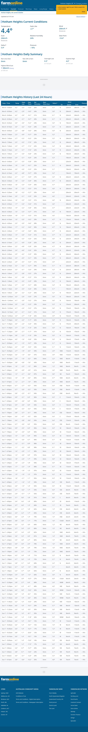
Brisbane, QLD (5, 699)
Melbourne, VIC (5, 696)
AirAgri (73, 718)
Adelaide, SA (4, 705)
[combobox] (81, 16)
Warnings (29, 9)
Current (13, 9)
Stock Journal (53, 702)
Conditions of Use (21, 696)
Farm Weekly (52, 693)
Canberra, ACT (5, 708)
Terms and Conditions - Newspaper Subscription (29, 702)
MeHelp (73, 711)
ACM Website (19, 693)
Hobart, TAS (4, 711)
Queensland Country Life (56, 699)
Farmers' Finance (75, 714)
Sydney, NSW (4, 693)
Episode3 (73, 721)
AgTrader (73, 693)
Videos (51, 9)
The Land (51, 708)
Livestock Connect (76, 702)
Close (83, 11)
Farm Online (74, 708)
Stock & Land (52, 705)
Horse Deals (74, 705)
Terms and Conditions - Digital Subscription (28, 699)
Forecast (21, 9)
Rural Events (74, 699)
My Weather (5, 9)
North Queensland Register (57, 696)
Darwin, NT (4, 714)
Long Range (43, 9)
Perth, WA (4, 702)
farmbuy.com (74, 696)
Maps (35, 9)
